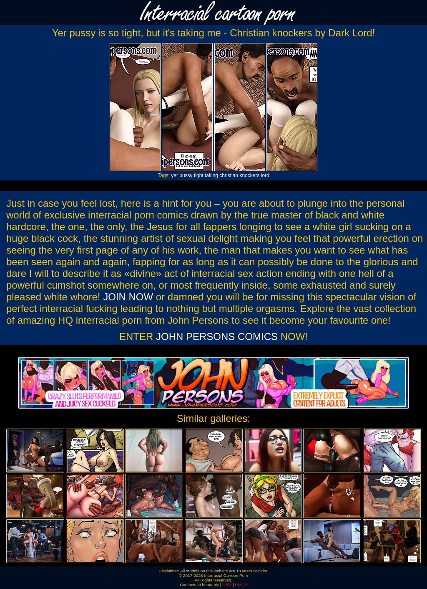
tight (198, 175)
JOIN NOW (128, 296)
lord (265, 175)
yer (174, 175)
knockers (249, 175)
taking (211, 175)
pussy (185, 175)
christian (228, 175)
